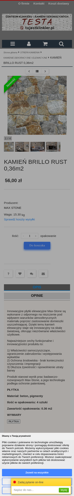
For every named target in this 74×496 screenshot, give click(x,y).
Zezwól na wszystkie (37, 472)
